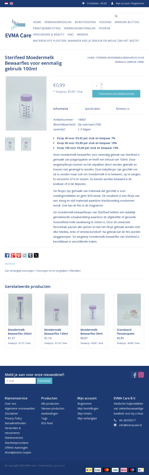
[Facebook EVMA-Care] (134, 375)
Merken (82, 34)
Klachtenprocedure (16, 443)
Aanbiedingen (49, 413)
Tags (44, 418)
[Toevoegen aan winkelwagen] (116, 94)
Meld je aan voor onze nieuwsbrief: (34, 375)
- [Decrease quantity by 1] (101, 87)
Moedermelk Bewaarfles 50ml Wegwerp (91, 332)
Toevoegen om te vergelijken (52, 270)
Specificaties (92, 109)
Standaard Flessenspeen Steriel (125, 332)
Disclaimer (11, 413)
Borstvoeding (85, 22)
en (11, 3)
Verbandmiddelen (57, 22)
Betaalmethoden (15, 423)
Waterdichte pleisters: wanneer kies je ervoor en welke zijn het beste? (86, 40)
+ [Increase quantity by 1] (101, 84)
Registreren (84, 403)
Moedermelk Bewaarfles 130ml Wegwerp (56, 332)
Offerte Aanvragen (16, 447)
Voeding (105, 22)
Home (37, 22)
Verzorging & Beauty (48, 34)
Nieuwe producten (52, 408)
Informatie (60, 109)
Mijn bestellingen (87, 408)
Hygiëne (104, 28)
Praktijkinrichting (47, 28)
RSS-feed (47, 423)
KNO (71, 34)
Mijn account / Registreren (127, 3)
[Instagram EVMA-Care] (141, 375)
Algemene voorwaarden (20, 408)
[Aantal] (96, 86)
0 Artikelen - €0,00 (94, 3)
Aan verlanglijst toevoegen (19, 270)
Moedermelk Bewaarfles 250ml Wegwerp (20, 332)
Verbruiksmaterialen (79, 28)
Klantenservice (14, 438)
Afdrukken (75, 270)
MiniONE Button (127, 22)
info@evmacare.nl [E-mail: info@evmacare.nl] (130, 425)
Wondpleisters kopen (18, 452)
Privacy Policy (13, 418)
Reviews (122, 109)
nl (6, 3)
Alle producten (50, 403)
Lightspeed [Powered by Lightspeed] (58, 465)
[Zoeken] (128, 16)
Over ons (10, 403)
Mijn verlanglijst (87, 418)
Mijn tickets (84, 413)
